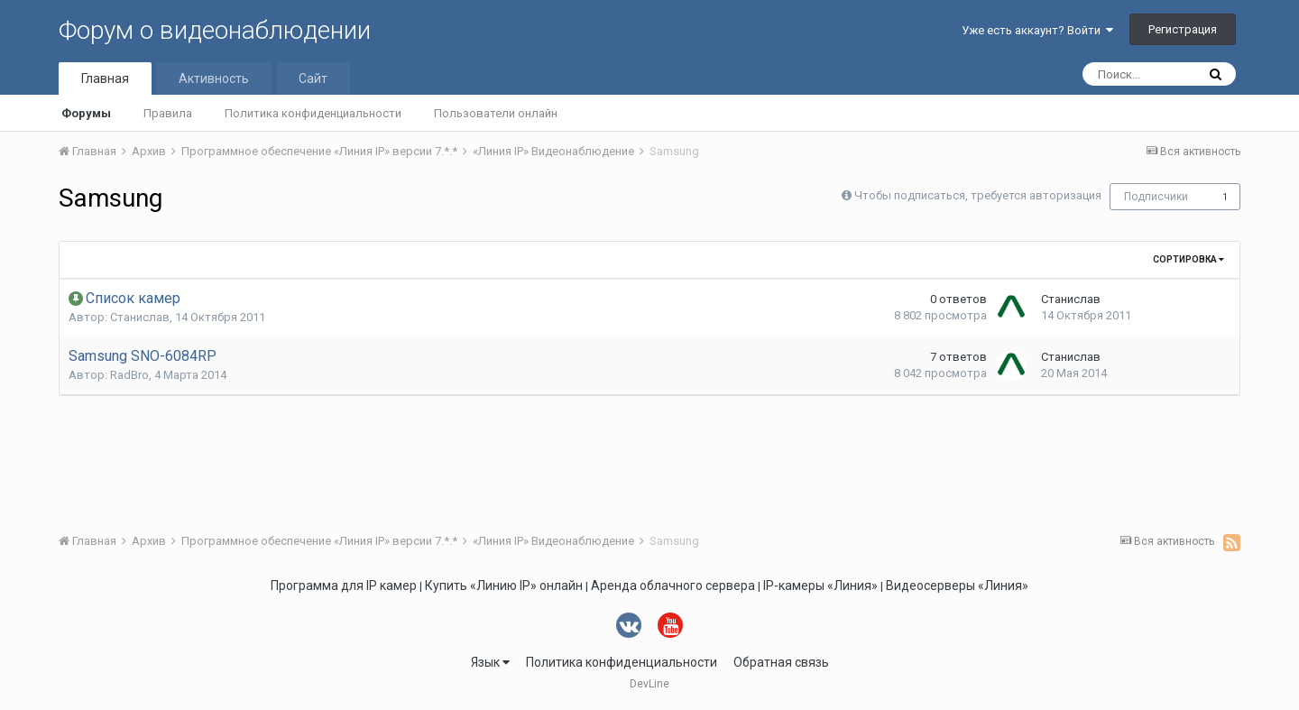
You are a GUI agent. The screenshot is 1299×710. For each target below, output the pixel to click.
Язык (490, 662)
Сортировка (1188, 259)
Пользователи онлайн (495, 113)
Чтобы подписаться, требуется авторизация (977, 195)
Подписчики (1156, 196)
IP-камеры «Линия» (820, 585)
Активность (214, 78)
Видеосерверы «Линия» (957, 585)
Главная (105, 78)
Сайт (313, 78)
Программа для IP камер (344, 585)
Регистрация (1182, 29)
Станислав (140, 317)
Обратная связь (781, 662)
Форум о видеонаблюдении (215, 30)
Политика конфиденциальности (313, 113)
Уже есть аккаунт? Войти (1037, 30)
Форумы (86, 113)
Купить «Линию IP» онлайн (504, 585)
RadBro (129, 375)
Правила (167, 113)
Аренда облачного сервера (673, 585)
